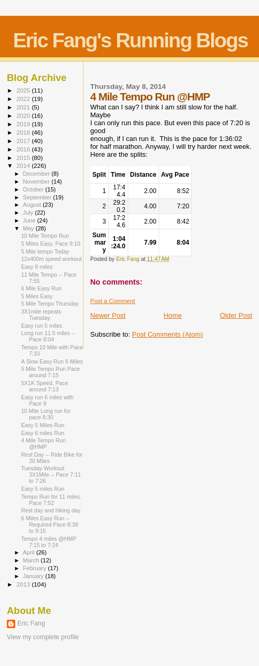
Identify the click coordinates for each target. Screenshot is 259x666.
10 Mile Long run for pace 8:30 (45, 414)
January (34, 576)
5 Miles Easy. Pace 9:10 (50, 243)
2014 (24, 165)
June (30, 220)
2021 (24, 107)
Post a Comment (112, 301)
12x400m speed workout (51, 259)
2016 (24, 149)
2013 (24, 584)
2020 (24, 115)
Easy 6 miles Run (42, 433)
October (34, 189)
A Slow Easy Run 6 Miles (52, 361)
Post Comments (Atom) (167, 334)
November (37, 181)
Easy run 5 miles (41, 325)
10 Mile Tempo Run (45, 236)
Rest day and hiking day (50, 510)
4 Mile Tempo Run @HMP (43, 443)
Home (172, 315)
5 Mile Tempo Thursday (50, 303)
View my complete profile (43, 637)
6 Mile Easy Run (41, 288)
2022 (24, 98)
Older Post (236, 315)
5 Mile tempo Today (45, 251)
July (29, 212)
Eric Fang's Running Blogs (130, 40)
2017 (24, 140)
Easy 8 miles (37, 267)
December (37, 173)
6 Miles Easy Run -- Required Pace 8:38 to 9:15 (49, 524)
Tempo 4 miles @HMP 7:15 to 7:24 (48, 542)
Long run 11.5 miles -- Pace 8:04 (48, 336)
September (38, 197)
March (32, 560)
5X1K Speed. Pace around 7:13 (44, 386)
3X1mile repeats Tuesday (41, 314)
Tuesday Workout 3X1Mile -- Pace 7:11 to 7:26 (51, 474)
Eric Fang (31, 623)
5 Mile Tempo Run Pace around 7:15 (50, 372)
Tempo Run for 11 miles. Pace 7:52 (51, 499)
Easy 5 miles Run (42, 489)
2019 (24, 123)
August (33, 204)
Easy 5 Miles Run (42, 425)
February (35, 568)
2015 (24, 157)
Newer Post (108, 315)
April (29, 552)
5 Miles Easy (37, 296)
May (29, 228)
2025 (24, 90)
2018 (24, 132)
